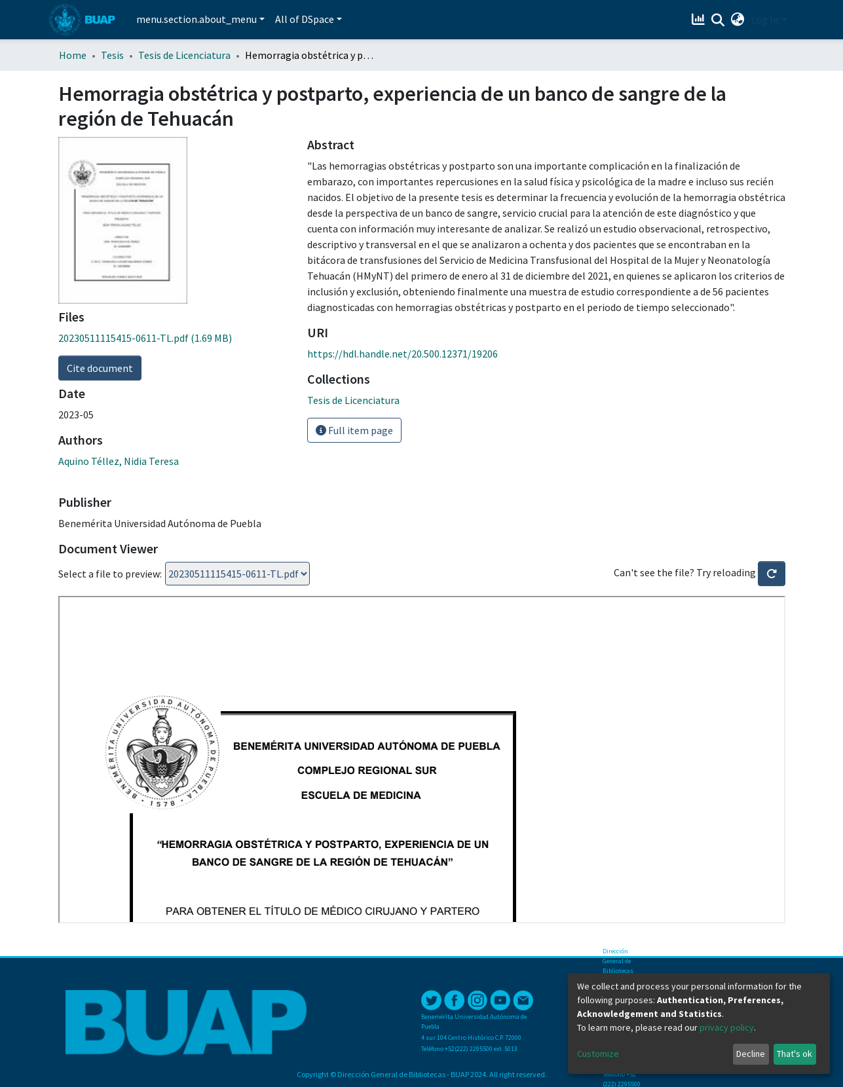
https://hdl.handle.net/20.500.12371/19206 (402, 353)
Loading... (237, 573)
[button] (737, 20)
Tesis (112, 55)
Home (72, 55)
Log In (765, 19)
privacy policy (727, 1027)
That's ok (794, 1053)
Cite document (100, 368)
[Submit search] (717, 20)
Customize (598, 1053)
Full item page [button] (354, 430)
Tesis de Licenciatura (184, 55)
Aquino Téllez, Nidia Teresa (118, 461)
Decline (750, 1053)
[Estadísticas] (699, 20)
